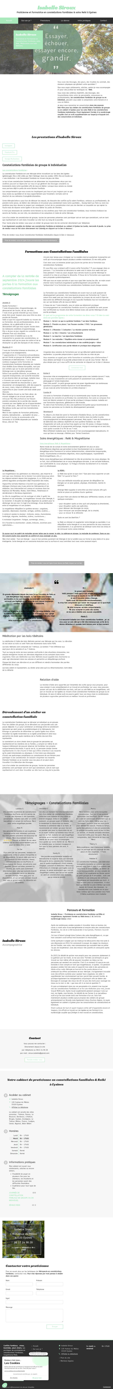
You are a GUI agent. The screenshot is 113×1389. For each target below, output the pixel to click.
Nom (7, 1280)
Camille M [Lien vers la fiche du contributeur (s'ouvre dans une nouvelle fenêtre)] (47, 392)
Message (9, 1307)
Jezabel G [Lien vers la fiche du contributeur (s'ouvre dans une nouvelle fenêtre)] (6, 303)
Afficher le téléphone (20, 1107)
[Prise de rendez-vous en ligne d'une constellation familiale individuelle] (30, 240)
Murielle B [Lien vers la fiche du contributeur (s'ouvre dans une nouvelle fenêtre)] (6, 347)
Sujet (8, 1298)
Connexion (107, 1387)
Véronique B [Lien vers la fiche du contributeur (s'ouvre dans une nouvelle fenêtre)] (48, 412)
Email (8, 1289)
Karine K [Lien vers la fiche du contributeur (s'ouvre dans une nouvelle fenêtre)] (46, 373)
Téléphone (40, 1289)
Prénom (39, 1280)
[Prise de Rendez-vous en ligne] (56, 563)
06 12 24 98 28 (23, 1242)
